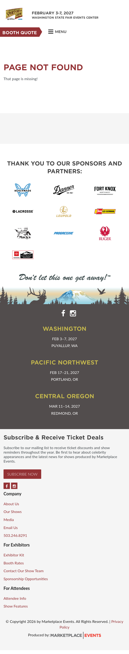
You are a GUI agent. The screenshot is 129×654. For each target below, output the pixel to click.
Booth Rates (14, 563)
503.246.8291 (15, 535)
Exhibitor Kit (14, 555)
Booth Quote (19, 32)
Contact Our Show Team (24, 570)
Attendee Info (15, 598)
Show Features (16, 606)
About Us (11, 503)
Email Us (11, 527)
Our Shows (13, 511)
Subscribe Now (22, 474)
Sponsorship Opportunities (26, 578)
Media (9, 519)
